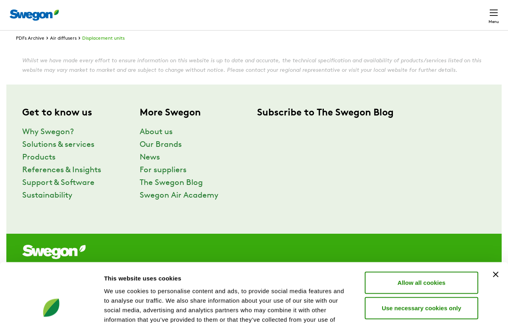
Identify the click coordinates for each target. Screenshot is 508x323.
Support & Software (58, 198)
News (150, 172)
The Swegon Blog (171, 198)
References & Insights (61, 185)
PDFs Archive (30, 53)
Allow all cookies (422, 228)
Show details (416, 307)
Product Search (296, 10)
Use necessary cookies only (421, 254)
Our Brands (161, 159)
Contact (479, 11)
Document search (361, 11)
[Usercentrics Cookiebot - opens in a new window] (51, 307)
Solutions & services (58, 159)
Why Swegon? (48, 147)
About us (156, 147)
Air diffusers (63, 53)
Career (409, 11)
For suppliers (163, 185)
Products (39, 172)
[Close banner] (495, 220)
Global (442, 11)
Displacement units (103, 53)
